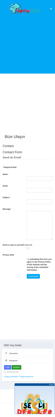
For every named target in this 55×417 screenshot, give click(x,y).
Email (6, 186)
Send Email (33, 276)
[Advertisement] (27, 42)
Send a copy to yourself (13, 245)
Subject (7, 197)
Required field (9, 167)
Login (7, 367)
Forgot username (11, 376)
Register (16, 367)
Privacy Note (9, 255)
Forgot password (26, 376)
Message (7, 209)
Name (6, 174)
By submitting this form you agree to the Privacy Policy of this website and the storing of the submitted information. (39, 264)
